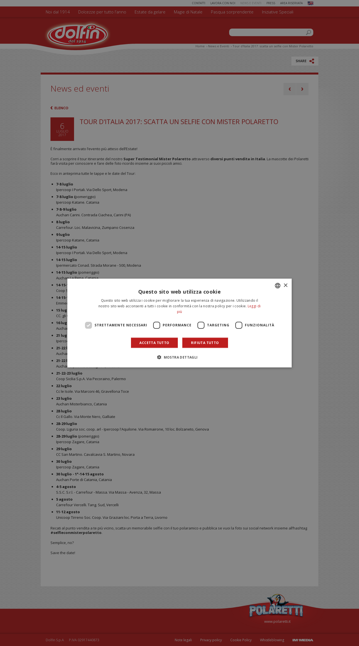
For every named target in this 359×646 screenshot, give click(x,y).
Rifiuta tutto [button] (205, 342)
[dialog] (179, 323)
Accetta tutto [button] (154, 342)
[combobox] (277, 286)
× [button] (285, 285)
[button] (179, 357)
